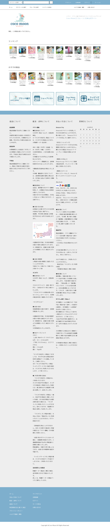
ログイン (86, 2)
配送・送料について (15, 501)
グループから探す (33, 7)
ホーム (10, 7)
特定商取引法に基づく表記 (17, 507)
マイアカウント (37, 494)
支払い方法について (15, 497)
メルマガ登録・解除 (78, 7)
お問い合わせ (89, 7)
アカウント (67, 2)
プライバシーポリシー (16, 511)
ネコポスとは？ (38, 302)
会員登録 (77, 2)
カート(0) (97, 2)
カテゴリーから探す (20, 7)
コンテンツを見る (45, 7)
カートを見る (37, 504)
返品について (13, 504)
